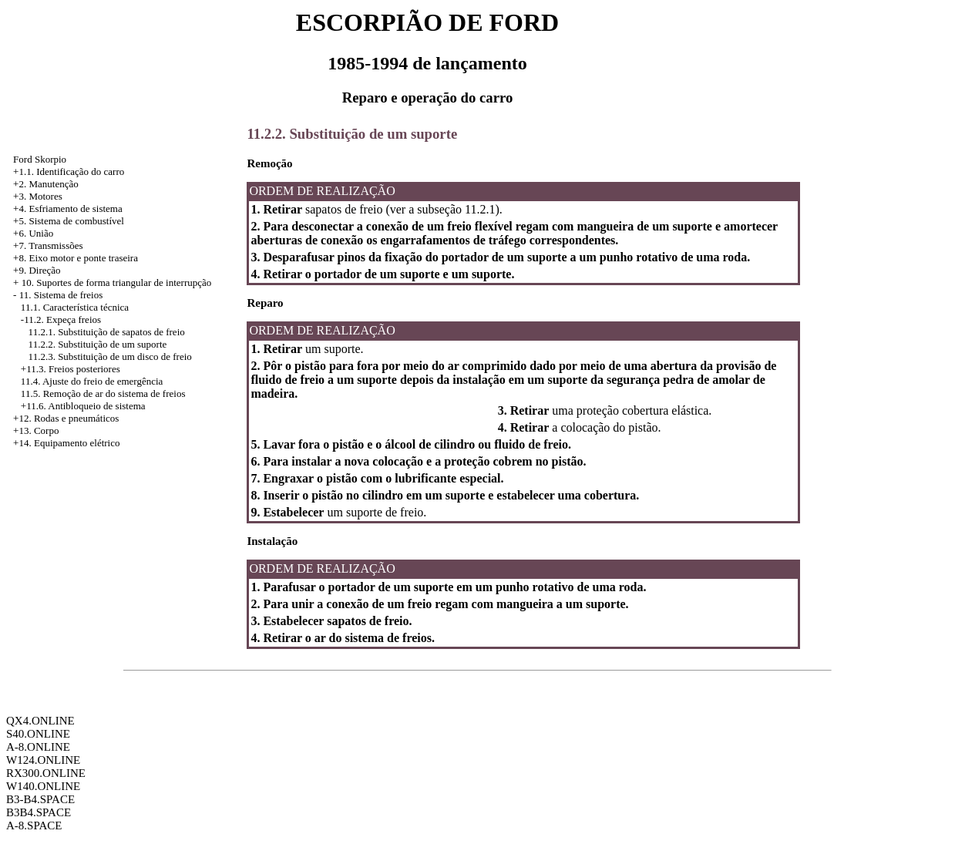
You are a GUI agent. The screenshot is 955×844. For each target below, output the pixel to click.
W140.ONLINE (43, 786)
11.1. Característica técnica (75, 307)
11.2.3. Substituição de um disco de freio (110, 356)
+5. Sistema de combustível (68, 221)
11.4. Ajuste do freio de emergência (92, 381)
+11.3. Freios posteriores (70, 369)
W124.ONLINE (43, 760)
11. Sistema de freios (61, 295)
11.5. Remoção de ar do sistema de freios (103, 393)
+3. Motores (37, 196)
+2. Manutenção (46, 184)
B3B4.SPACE (38, 812)
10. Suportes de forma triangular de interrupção (117, 282)
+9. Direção (36, 270)
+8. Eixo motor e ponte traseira (75, 258)
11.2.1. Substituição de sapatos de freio (107, 332)
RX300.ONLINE (46, 773)
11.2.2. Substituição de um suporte (98, 344)
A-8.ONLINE (38, 747)
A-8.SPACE (34, 825)
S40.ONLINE (38, 734)
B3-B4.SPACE (40, 799)
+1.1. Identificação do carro (68, 171)
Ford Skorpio (39, 159)
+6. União (33, 233)
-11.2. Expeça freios (61, 319)
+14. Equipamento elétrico (66, 443)
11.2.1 (480, 209)
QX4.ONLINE (40, 721)
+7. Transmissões (47, 245)
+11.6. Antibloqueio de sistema (83, 406)
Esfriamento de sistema (75, 208)
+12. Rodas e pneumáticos (66, 418)
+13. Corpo (36, 430)
